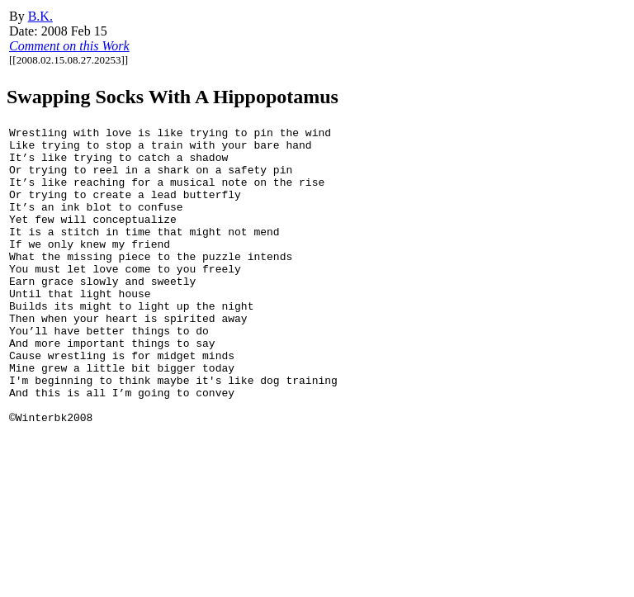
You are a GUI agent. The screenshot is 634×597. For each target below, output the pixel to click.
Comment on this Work (69, 46)
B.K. (40, 16)
